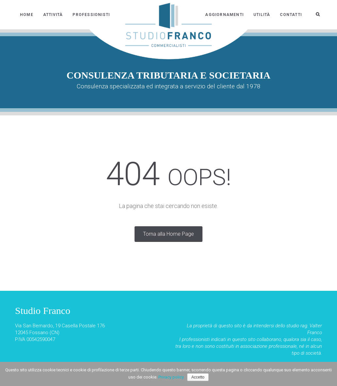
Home (26, 14)
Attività (53, 14)
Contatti (291, 14)
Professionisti (91, 14)
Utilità (261, 14)
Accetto (197, 377)
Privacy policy (171, 377)
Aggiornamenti (224, 14)
